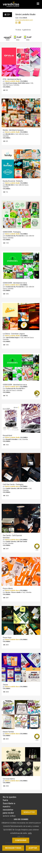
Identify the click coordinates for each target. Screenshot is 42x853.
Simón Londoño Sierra (12, 285)
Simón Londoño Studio (12, 81)
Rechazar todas (13, 848)
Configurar (20, 840)
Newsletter (29, 812)
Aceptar (33, 848)
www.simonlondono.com (24, 20)
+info (30, 833)
